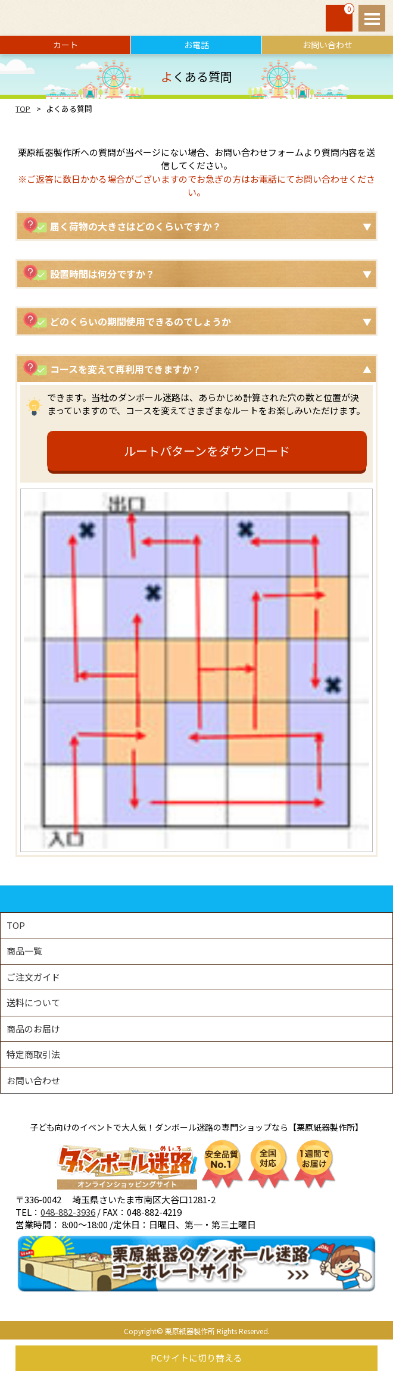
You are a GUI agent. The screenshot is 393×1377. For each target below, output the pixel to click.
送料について (33, 1002)
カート (65, 45)
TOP (22, 108)
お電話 (196, 45)
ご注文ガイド (33, 977)
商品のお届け (33, 1028)
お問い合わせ (327, 45)
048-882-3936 (67, 1212)
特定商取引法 (33, 1054)
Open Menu (371, 18)
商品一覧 (24, 950)
